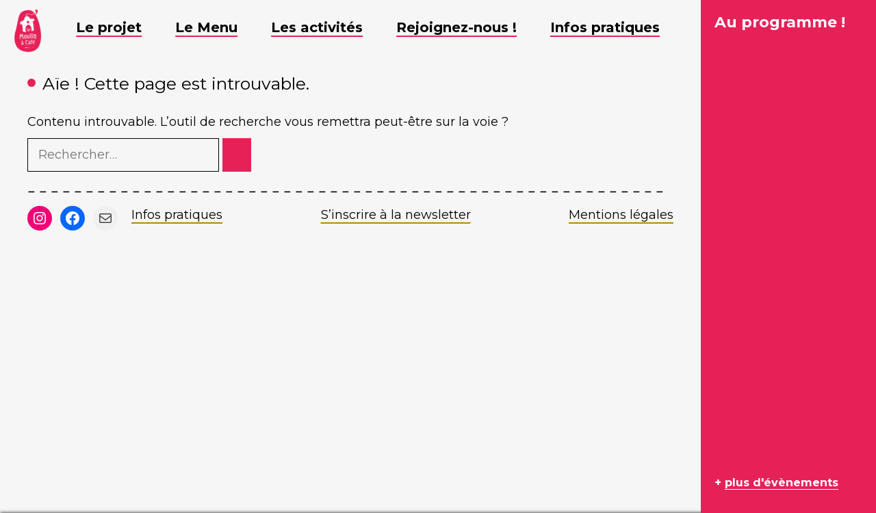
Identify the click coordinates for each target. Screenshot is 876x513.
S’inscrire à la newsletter (396, 214)
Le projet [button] (119, 27)
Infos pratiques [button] (615, 27)
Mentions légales (621, 214)
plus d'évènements (781, 482)
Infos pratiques (176, 214)
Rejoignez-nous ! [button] (466, 27)
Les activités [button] (327, 27)
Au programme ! (779, 22)
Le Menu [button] (216, 27)
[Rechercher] (236, 155)
